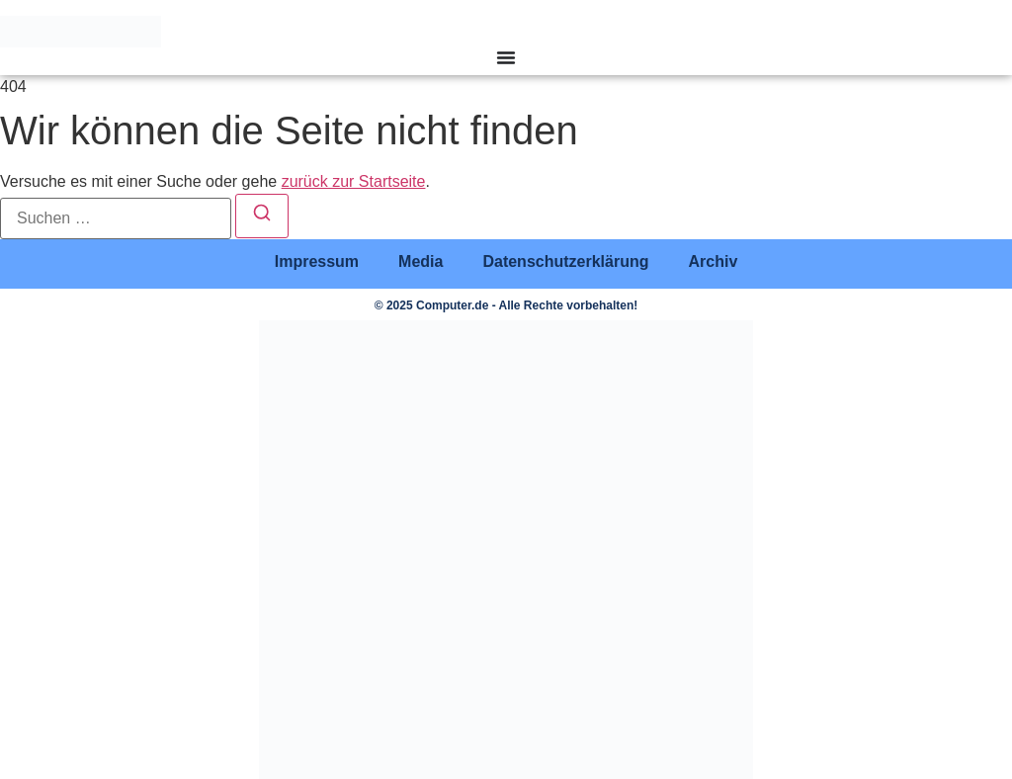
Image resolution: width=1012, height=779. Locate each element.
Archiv (712, 261)
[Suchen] (262, 216)
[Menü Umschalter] (506, 57)
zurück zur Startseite (354, 181)
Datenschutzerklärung (565, 261)
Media (420, 261)
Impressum (317, 261)
